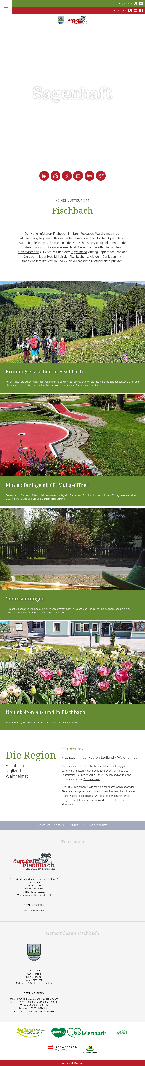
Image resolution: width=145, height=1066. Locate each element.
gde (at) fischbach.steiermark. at (37, 983)
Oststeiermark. (91, 779)
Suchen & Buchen (73, 1063)
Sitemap (59, 825)
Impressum (76, 825)
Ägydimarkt (79, 252)
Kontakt (44, 825)
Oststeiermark (27, 238)
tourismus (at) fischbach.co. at (36, 895)
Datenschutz (97, 825)
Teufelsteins (72, 238)
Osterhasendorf (28, 252)
